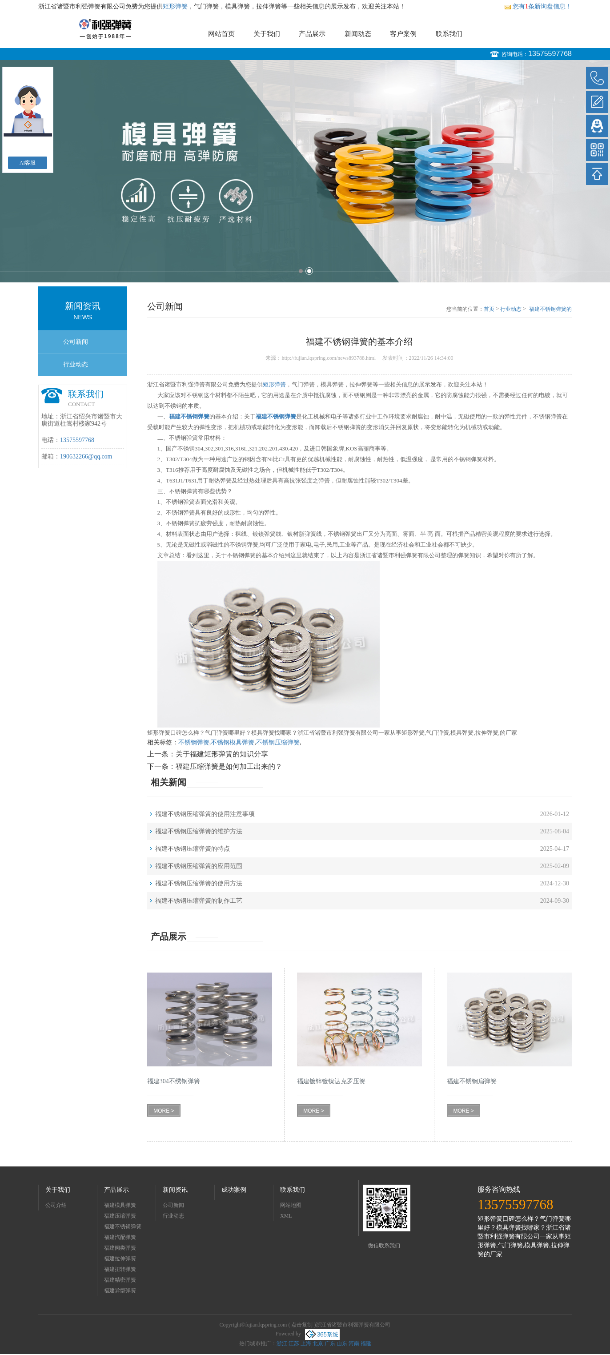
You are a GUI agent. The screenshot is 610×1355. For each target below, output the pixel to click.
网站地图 (290, 1205)
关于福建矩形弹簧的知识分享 (222, 754)
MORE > (163, 1111)
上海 (306, 1343)
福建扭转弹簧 (120, 1269)
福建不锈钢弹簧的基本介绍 (550, 309)
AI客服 (28, 163)
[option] (305, 171)
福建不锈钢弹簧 (122, 1226)
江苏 (294, 1343)
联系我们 (449, 33)
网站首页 (221, 33)
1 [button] (301, 271)
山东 (342, 1343)
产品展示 (312, 33)
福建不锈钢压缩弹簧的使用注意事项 (205, 814)
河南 (354, 1343)
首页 (489, 309)
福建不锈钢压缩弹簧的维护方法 (198, 831)
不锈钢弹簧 (193, 742)
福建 (366, 1343)
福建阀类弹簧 (120, 1248)
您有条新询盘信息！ (538, 6)
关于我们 (266, 33)
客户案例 (403, 33)
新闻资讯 (175, 1189)
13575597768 (550, 53)
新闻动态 (358, 33)
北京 (318, 1343)
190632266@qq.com (86, 456)
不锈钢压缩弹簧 (278, 742)
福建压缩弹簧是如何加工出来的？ (229, 766)
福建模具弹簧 (120, 1205)
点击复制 (302, 1325)
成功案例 (233, 1189)
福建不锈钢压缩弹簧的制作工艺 (198, 900)
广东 (330, 1343)
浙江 (282, 1343)
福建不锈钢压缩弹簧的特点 (192, 848)
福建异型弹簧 (120, 1290)
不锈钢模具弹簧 (232, 742)
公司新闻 (75, 341)
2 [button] (309, 271)
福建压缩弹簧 (120, 1216)
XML (286, 1216)
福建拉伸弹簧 (120, 1258)
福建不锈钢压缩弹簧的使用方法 (198, 883)
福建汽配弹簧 (120, 1237)
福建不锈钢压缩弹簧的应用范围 (198, 866)
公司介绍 (56, 1205)
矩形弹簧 (175, 6)
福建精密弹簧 (120, 1280)
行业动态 (75, 364)
